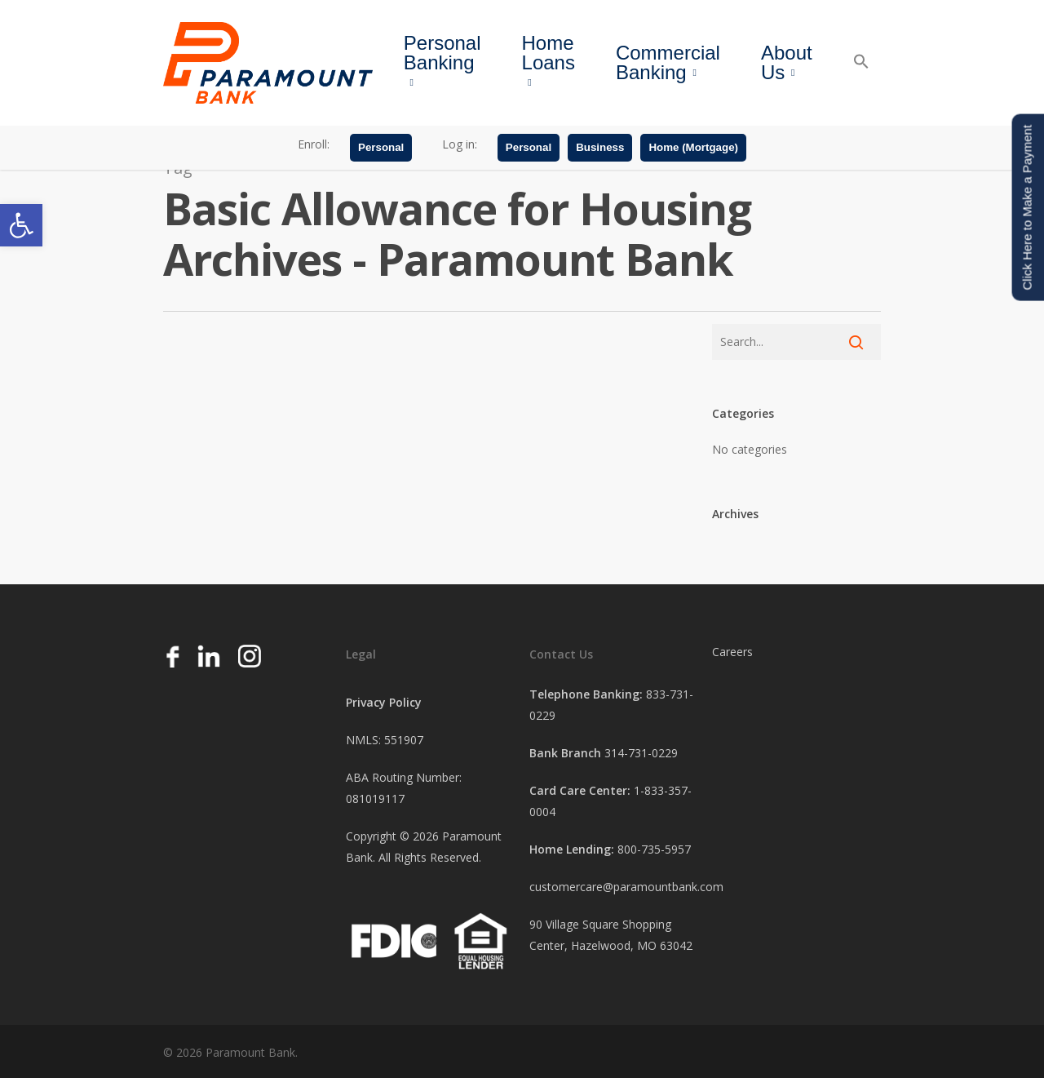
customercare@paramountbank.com (626, 886)
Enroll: (314, 145)
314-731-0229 (641, 753)
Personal (381, 149)
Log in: (459, 145)
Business (600, 149)
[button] (21, 225)
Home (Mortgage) (693, 149)
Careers (732, 651)
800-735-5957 (654, 849)
